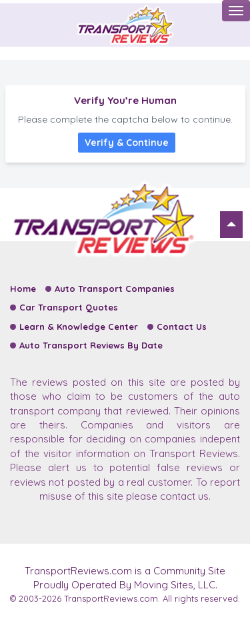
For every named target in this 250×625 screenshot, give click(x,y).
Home (23, 288)
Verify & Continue (127, 143)
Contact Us (182, 326)
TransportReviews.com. (112, 598)
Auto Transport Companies (115, 288)
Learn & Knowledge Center (78, 326)
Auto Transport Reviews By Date (91, 345)
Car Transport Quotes (68, 307)
